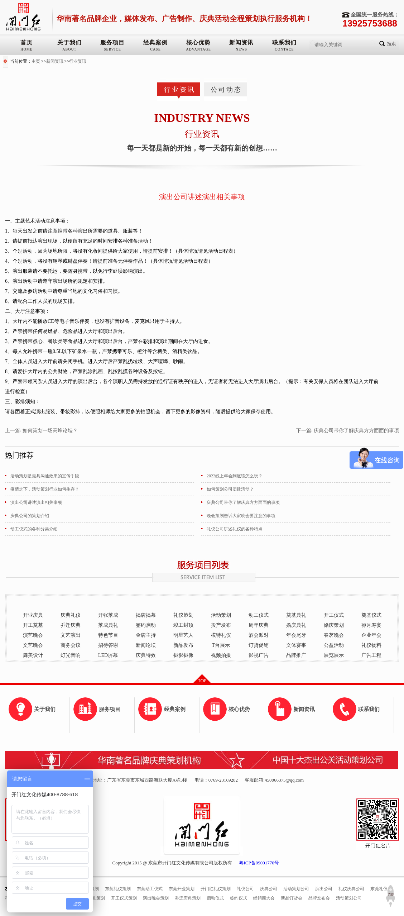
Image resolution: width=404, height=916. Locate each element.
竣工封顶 (183, 625)
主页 (36, 61)
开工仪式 (334, 615)
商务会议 (71, 645)
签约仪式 (238, 898)
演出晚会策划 (156, 898)
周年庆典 (259, 625)
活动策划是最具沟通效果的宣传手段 (44, 475)
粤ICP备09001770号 (259, 862)
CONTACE (284, 49)
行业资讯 (77, 61)
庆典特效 (146, 655)
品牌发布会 (319, 898)
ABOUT (69, 49)
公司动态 (226, 89)
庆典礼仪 (71, 615)
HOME (26, 49)
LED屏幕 (108, 655)
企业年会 (371, 635)
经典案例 (155, 42)
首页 (26, 42)
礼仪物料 (371, 645)
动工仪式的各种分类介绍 (34, 528)
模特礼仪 (221, 635)
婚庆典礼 (296, 625)
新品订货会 (291, 898)
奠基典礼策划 (92, 898)
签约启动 (146, 625)
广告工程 (371, 655)
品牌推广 (296, 655)
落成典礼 (108, 625)
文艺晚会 (33, 645)
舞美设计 (33, 655)
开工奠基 (33, 625)
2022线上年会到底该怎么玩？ (235, 475)
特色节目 (108, 635)
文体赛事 (296, 645)
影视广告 (259, 655)
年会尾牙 (296, 635)
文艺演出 (71, 635)
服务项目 (112, 42)
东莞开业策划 (181, 888)
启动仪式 (215, 898)
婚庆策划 (334, 625)
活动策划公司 (296, 888)
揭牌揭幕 (146, 615)
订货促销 (259, 645)
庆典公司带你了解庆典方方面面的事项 (243, 502)
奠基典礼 (296, 615)
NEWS (241, 49)
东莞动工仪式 (150, 888)
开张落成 (108, 615)
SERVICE (112, 49)
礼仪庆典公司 (351, 888)
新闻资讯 (241, 42)
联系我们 (284, 42)
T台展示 (221, 645)
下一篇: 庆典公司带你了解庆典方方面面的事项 (347, 430)
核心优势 (198, 42)
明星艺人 (183, 635)
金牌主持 (146, 635)
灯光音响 (71, 655)
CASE (155, 49)
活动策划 (221, 615)
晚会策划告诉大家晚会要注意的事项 (241, 515)
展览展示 (334, 655)
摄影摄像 (183, 655)
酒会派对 (259, 635)
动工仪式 (259, 615)
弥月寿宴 (371, 625)
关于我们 (69, 42)
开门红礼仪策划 (216, 888)
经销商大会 (264, 898)
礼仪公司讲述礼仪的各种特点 (235, 528)
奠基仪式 (371, 615)
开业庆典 (33, 615)
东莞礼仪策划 (118, 888)
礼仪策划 (183, 615)
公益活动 (334, 645)
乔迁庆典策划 (188, 898)
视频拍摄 (221, 655)
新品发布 (183, 645)
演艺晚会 (33, 635)
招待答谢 (108, 645)
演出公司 (323, 888)
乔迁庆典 (71, 625)
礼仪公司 (245, 888)
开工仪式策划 (124, 898)
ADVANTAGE (198, 49)
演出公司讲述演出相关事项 (36, 502)
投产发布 (221, 625)
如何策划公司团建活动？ (230, 489)
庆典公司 (268, 888)
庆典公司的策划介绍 (29, 515)
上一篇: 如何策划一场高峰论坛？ (41, 430)
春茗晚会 (334, 635)
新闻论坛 (146, 645)
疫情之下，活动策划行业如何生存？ (44, 489)
